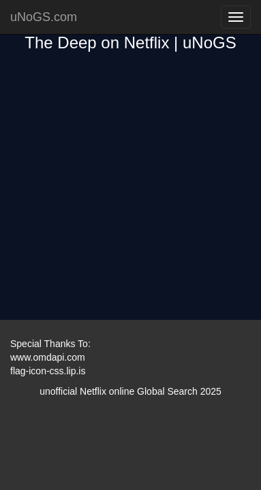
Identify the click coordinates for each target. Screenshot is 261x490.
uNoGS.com (43, 17)
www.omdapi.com (47, 357)
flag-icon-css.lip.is (47, 370)
